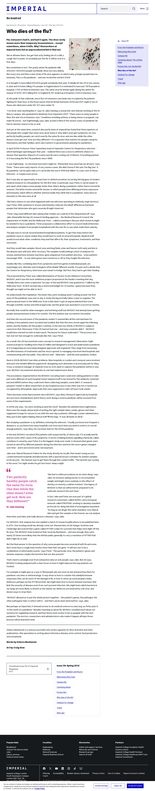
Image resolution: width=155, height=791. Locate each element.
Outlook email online (15, 757)
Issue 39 (44, 25)
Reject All (118, 786)
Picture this (61, 692)
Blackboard (11, 747)
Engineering (48, 747)
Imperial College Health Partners (128, 752)
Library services (13, 754)
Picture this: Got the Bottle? (129, 66)
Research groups (86, 752)
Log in (45, 776)
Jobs (9, 752)
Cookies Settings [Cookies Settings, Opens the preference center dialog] (101, 786)
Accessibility (58, 773)
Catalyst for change (126, 75)
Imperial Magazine (33, 25)
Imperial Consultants (124, 757)
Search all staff (85, 754)
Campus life (122, 56)
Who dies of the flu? (56, 25)
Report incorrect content (134, 773)
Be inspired (14, 18)
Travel (120, 79)
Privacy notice (98, 773)
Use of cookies (114, 773)
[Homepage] (52, 8)
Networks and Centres (88, 749)
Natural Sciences (50, 752)
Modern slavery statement (78, 773)
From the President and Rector (131, 47)
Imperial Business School (53, 754)
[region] (77, 786)
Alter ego (122, 83)
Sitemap (46, 773)
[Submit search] (134, 8)
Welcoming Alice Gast (127, 51)
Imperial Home (11, 25)
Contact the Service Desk (17, 749)
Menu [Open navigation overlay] (144, 8)
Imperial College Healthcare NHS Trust (131, 754)
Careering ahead (63, 687)
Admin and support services (90, 747)
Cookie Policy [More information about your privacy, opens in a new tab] (39, 789)
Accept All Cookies (135, 786)
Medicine (46, 749)
